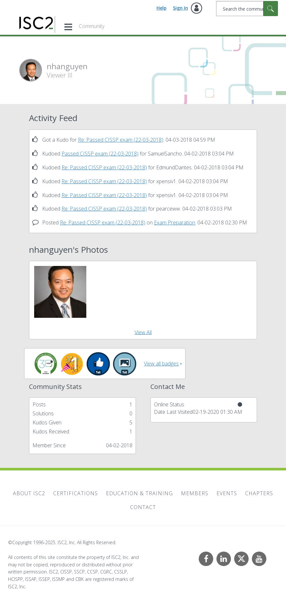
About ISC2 (29, 493)
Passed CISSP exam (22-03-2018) (100, 153)
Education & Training (139, 493)
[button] (60, 292)
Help (162, 8)
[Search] (247, 8)
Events (226, 493)
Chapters (259, 493)
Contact (143, 507)
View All (143, 332)
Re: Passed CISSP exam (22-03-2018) (120, 139)
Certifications (75, 493)
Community (91, 26)
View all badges (161, 363)
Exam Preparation (174, 222)
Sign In (180, 8)
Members (194, 493)
